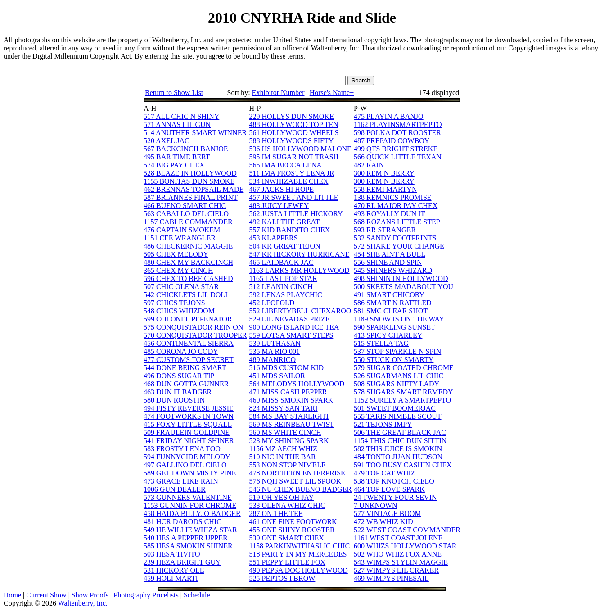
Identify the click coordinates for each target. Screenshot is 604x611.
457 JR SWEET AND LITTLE (293, 197)
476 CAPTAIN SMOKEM (182, 230)
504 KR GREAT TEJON (284, 246)
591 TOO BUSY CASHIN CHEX (403, 465)
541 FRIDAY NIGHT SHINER (189, 440)
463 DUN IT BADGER (178, 392)
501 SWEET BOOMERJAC (395, 408)
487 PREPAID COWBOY (391, 141)
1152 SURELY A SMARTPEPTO (402, 400)
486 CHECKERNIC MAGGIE (188, 246)
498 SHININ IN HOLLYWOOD (401, 278)
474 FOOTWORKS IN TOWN (189, 416)
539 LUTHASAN (275, 343)
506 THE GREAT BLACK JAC (400, 432)
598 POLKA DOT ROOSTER (397, 132)
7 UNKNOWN (375, 505)
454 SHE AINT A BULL (389, 254)
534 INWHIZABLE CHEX (289, 181)
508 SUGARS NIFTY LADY (396, 384)
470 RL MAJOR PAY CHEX (395, 205)
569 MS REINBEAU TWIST (291, 424)
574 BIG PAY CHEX (174, 165)
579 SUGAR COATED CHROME (404, 367)
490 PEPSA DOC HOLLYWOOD (298, 570)
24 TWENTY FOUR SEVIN (395, 497)
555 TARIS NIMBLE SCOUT (397, 416)
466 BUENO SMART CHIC (185, 205)
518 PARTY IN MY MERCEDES (298, 554)
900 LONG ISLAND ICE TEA (294, 327)
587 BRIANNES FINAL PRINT (191, 197)
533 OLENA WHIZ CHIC (287, 505)
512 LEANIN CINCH (281, 286)
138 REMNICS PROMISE (392, 197)
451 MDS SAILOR (277, 376)
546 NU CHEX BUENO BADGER (300, 489)
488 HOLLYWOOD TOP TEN (293, 124)
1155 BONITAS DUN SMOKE (189, 181)
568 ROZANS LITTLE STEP (397, 222)
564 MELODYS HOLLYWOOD (297, 384)
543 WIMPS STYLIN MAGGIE (401, 562)
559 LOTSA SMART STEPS (291, 335)
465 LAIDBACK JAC (281, 262)
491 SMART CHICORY (389, 295)
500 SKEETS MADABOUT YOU (403, 286)
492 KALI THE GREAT (284, 222)
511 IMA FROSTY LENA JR (291, 173)
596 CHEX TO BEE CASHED (188, 278)
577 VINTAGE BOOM (387, 513)
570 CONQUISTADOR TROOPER (195, 335)
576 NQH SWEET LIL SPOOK (295, 481)
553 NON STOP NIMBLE (287, 465)
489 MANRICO (272, 359)
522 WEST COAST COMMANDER (407, 530)
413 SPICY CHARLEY (388, 335)
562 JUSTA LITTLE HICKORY (296, 213)
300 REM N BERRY (384, 173)
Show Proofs (90, 595)
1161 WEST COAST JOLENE (398, 538)
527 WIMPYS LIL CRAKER (396, 570)
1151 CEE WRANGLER (180, 238)
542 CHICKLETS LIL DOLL (187, 295)
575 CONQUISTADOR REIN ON (193, 327)
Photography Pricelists (145, 595)
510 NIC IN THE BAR (282, 457)
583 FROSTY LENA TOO (182, 449)
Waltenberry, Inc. (83, 603)
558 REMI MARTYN (385, 189)
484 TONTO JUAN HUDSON (398, 457)
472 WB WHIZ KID (383, 521)
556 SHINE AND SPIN (388, 262)
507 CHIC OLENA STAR (181, 286)
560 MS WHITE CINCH (285, 432)
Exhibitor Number (278, 92)
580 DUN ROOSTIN (174, 400)
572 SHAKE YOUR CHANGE (399, 246)
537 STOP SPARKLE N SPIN (397, 351)
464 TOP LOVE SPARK (389, 489)
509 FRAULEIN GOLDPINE (187, 432)
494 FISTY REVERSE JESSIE (189, 408)
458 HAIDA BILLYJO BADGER (192, 513)
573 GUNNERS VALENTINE (188, 497)
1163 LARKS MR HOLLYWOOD (299, 270)
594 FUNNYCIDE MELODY (187, 457)
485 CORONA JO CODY (181, 351)
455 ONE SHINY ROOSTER (292, 530)
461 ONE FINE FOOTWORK (293, 521)
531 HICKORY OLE (174, 570)
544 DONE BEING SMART (185, 367)
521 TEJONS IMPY (383, 424)
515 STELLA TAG (381, 343)
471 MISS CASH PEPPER (288, 392)
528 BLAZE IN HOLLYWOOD (190, 173)
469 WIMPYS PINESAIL (391, 578)
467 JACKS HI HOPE (281, 189)
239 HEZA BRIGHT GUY (182, 562)
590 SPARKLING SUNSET (394, 327)
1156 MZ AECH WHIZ (283, 449)
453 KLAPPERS (273, 238)
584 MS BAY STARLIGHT (289, 416)
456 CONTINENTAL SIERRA (189, 343)
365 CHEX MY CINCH (178, 270)
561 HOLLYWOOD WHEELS (294, 132)
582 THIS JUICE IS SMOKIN (398, 449)
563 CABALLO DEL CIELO (186, 213)
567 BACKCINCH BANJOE (186, 149)
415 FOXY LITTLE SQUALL (188, 424)
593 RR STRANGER (385, 230)
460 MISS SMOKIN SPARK (291, 400)
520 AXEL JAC (166, 141)
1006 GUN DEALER (175, 489)
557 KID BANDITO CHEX (289, 230)
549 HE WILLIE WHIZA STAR (190, 530)
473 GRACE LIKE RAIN (181, 481)
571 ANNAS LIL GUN (177, 124)
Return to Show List (174, 92)
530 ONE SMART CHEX (286, 538)
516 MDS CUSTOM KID (286, 367)
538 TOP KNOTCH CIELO (394, 481)
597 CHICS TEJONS (174, 303)
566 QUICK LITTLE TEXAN (398, 157)
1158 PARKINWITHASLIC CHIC (299, 546)
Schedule (197, 595)
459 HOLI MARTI (171, 578)
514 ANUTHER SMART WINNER (195, 132)
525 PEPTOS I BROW (282, 578)
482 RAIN (369, 165)
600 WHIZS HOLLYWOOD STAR (405, 546)
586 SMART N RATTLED (393, 303)
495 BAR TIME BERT (177, 157)
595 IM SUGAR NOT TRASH (294, 157)
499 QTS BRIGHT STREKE (395, 149)
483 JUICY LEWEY (279, 205)
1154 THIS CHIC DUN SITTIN (400, 440)
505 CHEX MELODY (176, 254)
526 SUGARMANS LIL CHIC (398, 376)
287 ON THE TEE (276, 513)
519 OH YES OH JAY (281, 497)
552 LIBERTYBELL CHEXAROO (300, 311)
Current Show (46, 595)
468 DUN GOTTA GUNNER (186, 384)
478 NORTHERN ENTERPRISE (297, 473)
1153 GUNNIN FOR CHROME (190, 505)
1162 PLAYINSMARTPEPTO (398, 124)
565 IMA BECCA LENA (285, 165)
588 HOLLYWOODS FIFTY (291, 141)
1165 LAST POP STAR (283, 278)
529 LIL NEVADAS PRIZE (289, 319)
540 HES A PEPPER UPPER (186, 538)
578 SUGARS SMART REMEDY (403, 392)
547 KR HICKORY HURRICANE (299, 254)
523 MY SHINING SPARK (289, 440)
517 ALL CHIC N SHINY (181, 116)
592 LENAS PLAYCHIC (285, 295)
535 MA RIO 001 (274, 351)
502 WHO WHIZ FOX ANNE (398, 554)
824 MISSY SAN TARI (283, 408)
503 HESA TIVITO (172, 554)
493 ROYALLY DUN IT (389, 213)
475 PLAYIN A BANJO (389, 116)
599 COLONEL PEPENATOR (188, 319)
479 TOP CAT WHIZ (384, 473)
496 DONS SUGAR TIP (179, 376)
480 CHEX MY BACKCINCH (188, 262)
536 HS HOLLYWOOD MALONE (300, 149)
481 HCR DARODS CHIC (182, 521)
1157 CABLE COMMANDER (188, 222)
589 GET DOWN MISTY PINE (190, 473)
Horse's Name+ (332, 92)
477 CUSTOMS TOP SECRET (189, 359)
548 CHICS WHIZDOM (179, 311)
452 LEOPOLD (272, 303)
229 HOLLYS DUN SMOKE (291, 116)
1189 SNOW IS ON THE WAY (399, 319)
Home (12, 595)
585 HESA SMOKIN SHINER (188, 546)
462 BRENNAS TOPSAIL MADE (193, 189)
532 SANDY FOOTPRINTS (395, 238)
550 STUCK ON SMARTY (393, 359)
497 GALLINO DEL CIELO (185, 465)
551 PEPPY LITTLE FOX (287, 562)
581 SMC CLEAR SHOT (391, 311)
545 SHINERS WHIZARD (393, 270)
